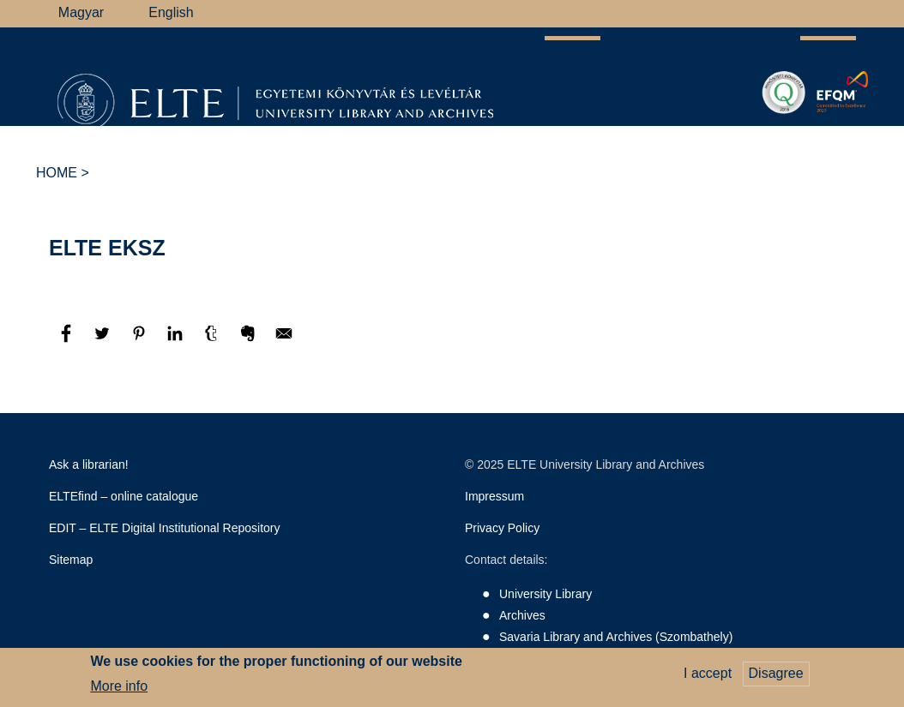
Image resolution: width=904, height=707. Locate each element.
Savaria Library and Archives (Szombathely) (615, 637)
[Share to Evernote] (249, 341)
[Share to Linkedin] (176, 341)
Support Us (526, 141)
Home (56, 172)
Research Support (314, 140)
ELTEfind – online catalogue (123, 496)
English (170, 12)
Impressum (494, 496)
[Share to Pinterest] (140, 341)
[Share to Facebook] (67, 341)
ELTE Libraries (797, 141)
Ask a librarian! (89, 464)
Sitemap (71, 559)
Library (202, 140)
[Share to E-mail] (284, 341)
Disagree (776, 673)
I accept (708, 673)
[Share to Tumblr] (212, 341)
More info (119, 686)
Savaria (608, 140)
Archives (431, 140)
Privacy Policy (502, 528)
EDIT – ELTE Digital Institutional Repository (164, 528)
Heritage (691, 140)
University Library (545, 594)
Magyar (81, 12)
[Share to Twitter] (103, 341)
